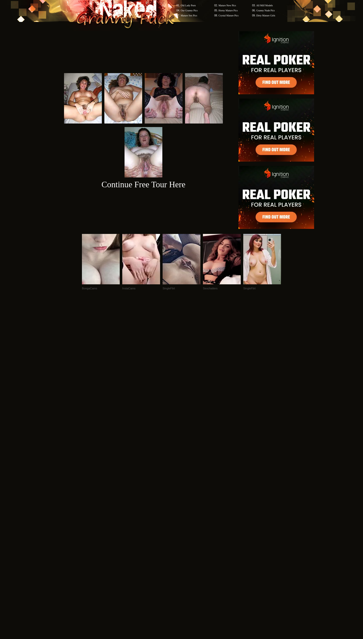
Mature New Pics (227, 5)
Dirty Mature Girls (265, 15)
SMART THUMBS (190, 542)
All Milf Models (264, 5)
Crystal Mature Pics (228, 15)
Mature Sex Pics (189, 15)
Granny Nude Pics (265, 10)
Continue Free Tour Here (143, 184)
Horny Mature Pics (228, 10)
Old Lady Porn (188, 5)
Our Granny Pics (189, 10)
